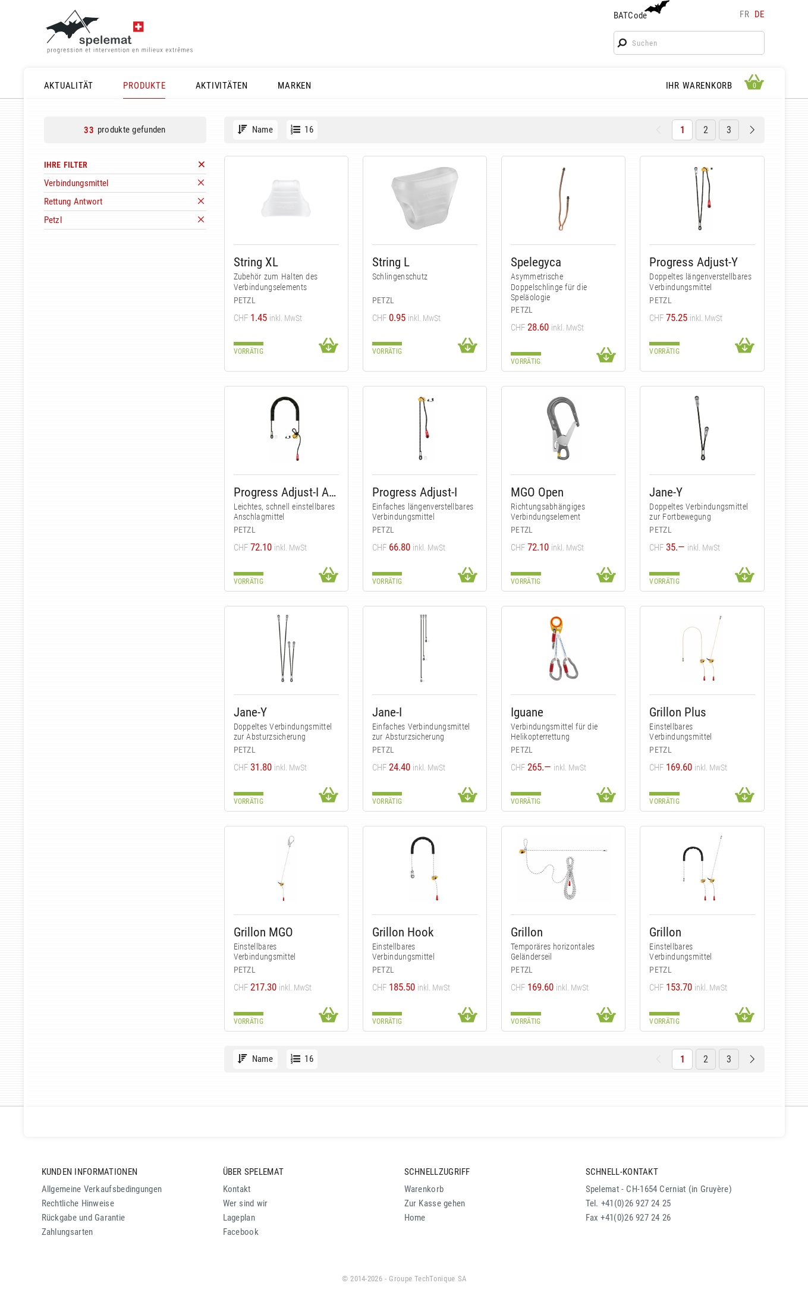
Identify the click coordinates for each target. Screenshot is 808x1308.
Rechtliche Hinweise (78, 1203)
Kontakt (237, 1189)
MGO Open (537, 492)
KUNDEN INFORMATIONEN (90, 1171)
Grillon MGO (263, 932)
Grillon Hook (402, 932)
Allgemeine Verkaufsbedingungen (102, 1189)
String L (391, 261)
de (759, 14)
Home (415, 1217)
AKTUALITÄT (69, 85)
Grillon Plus (677, 712)
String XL (256, 261)
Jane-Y (666, 492)
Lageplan (239, 1217)
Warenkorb (424, 1189)
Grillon (527, 932)
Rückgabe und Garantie (83, 1217)
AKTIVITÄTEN (222, 85)
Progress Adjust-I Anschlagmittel (286, 492)
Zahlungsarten (67, 1232)
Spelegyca (536, 261)
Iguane (527, 712)
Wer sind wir (245, 1203)
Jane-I (387, 712)
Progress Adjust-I (414, 492)
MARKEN (295, 85)
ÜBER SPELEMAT (253, 1171)
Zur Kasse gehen (435, 1203)
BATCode (640, 10)
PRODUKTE (144, 85)
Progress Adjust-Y (693, 261)
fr (744, 14)
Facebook (241, 1232)
